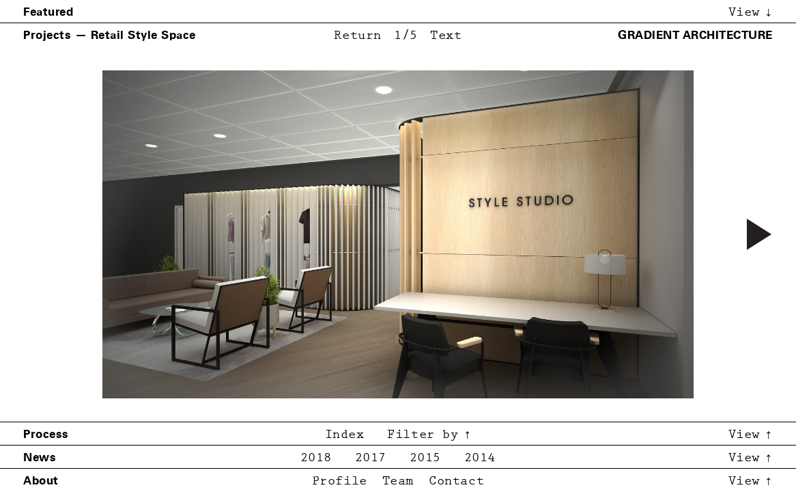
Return (357, 35)
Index (345, 434)
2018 (316, 458)
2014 (480, 458)
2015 (425, 458)
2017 (370, 458)
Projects (47, 35)
